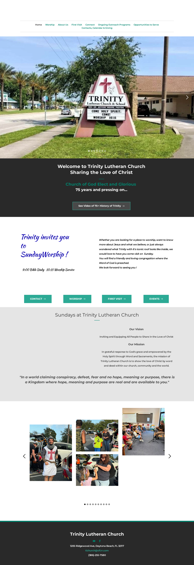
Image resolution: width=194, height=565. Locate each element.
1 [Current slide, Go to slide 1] (89, 151)
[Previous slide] (7, 97)
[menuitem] (38, 24)
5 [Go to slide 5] (99, 151)
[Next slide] (187, 97)
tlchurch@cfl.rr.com (97, 550)
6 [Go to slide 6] (102, 151)
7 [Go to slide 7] (105, 151)
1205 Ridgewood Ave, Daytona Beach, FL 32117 (97, 546)
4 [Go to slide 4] (97, 151)
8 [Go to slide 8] (103, 504)
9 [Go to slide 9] (106, 504)
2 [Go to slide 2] (91, 151)
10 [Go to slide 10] (109, 504)
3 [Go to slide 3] (94, 151)
